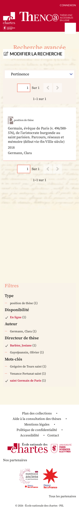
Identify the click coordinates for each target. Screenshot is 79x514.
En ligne (15, 317)
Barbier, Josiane (21, 345)
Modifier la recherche (36, 53)
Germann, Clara (21, 331)
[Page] (23, 88)
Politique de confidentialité (37, 430)
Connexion (68, 5)
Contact (53, 435)
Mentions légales (36, 424)
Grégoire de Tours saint (26, 366)
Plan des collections (37, 413)
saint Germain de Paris (25, 380)
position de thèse (21, 303)
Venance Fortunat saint (25, 374)
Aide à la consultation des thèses (37, 419)
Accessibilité (29, 435)
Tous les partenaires (62, 496)
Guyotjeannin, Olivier (24, 352)
